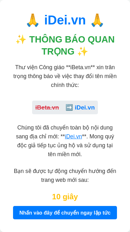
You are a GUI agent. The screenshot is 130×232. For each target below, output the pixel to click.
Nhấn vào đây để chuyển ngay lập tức (65, 212)
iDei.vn (73, 136)
